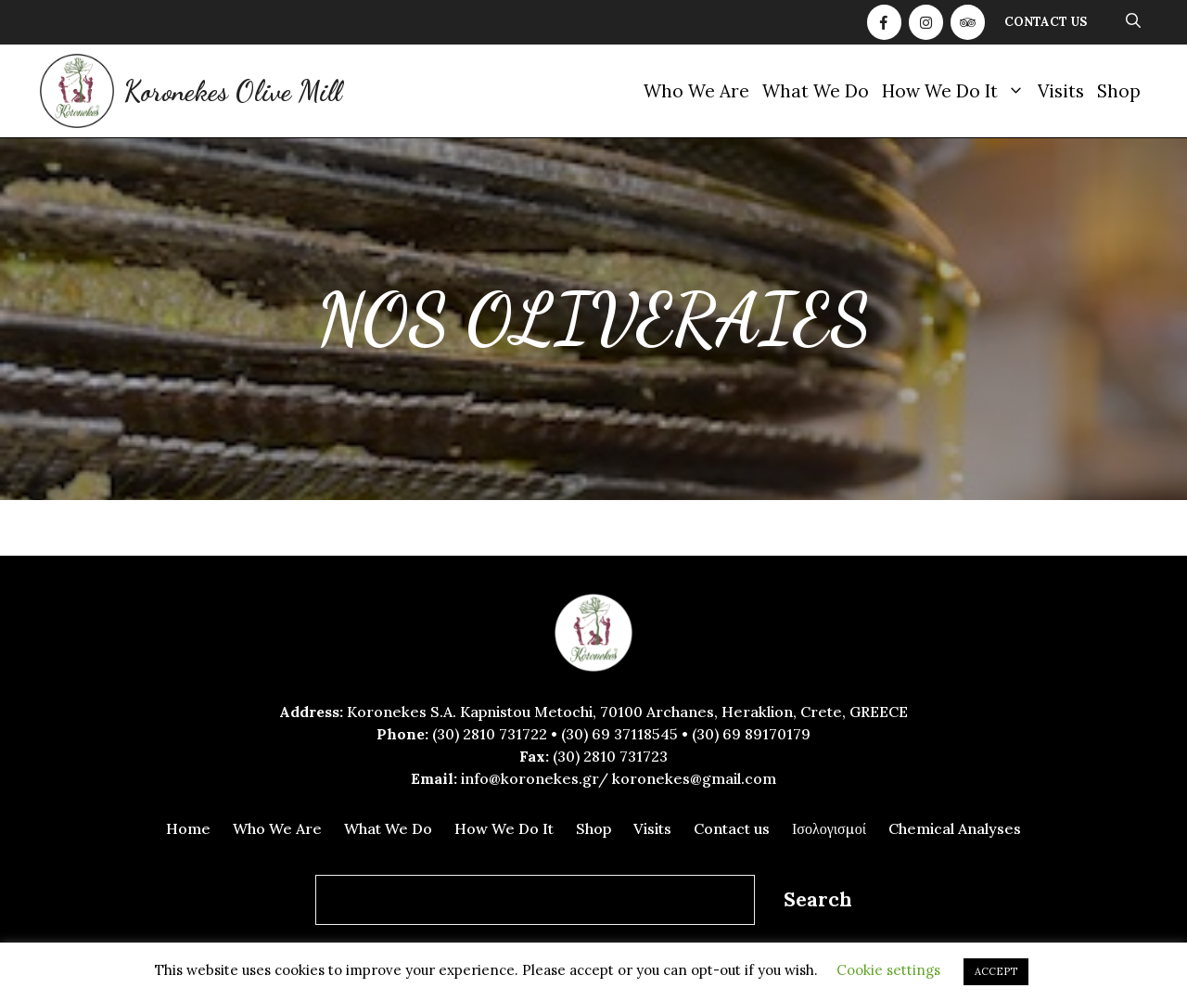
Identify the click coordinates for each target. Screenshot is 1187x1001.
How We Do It (956, 91)
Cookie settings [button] (888, 970)
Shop (1119, 91)
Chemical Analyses (954, 828)
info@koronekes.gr (529, 778)
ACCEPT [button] (996, 971)
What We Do (815, 91)
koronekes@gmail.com (694, 778)
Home (188, 828)
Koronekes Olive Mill (232, 91)
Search (818, 899)
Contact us (1045, 22)
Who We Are (696, 91)
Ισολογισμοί (829, 828)
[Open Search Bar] (1133, 22)
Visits (1061, 91)
